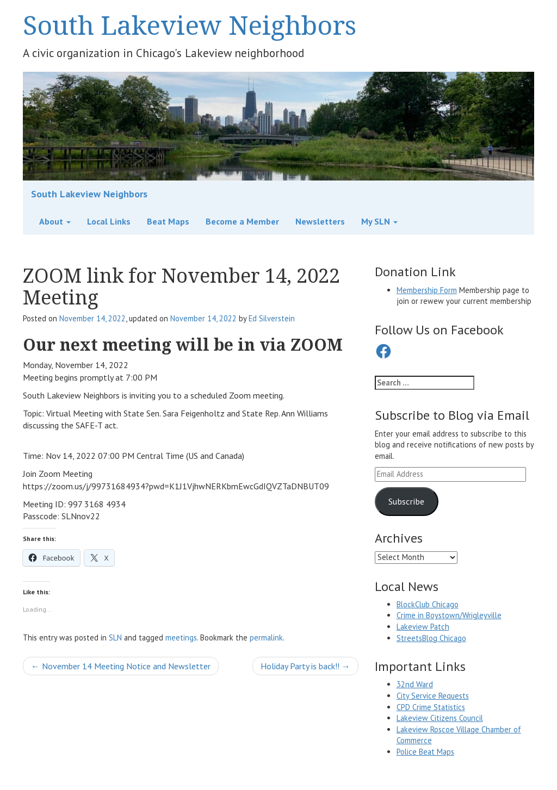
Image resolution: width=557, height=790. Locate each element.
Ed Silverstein (272, 318)
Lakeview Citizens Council (440, 718)
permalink (266, 637)
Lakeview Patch (423, 626)
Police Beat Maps (425, 752)
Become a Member (242, 221)
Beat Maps (168, 221)
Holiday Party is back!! (305, 666)
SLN (115, 637)
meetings (181, 637)
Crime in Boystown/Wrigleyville (449, 615)
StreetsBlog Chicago (431, 638)
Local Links (109, 221)
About (55, 221)
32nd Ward (415, 684)
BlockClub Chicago (428, 604)
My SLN (379, 221)
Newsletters (320, 221)
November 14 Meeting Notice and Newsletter (121, 666)
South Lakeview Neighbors (189, 24)
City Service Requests (433, 696)
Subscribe (406, 501)
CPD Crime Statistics (431, 707)
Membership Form (427, 290)
